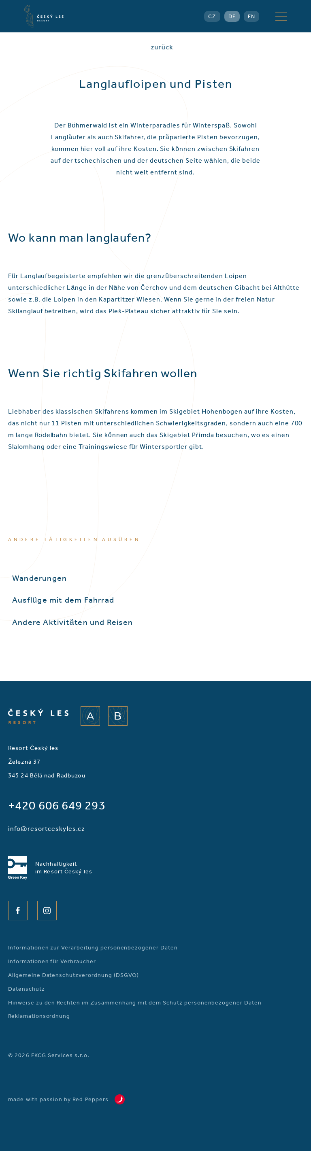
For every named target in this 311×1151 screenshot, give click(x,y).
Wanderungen (39, 578)
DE (232, 16)
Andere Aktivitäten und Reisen (72, 622)
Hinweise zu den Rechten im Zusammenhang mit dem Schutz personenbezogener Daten (135, 1002)
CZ (212, 16)
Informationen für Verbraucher (52, 961)
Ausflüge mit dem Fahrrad (63, 600)
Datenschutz (26, 988)
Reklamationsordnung (39, 1016)
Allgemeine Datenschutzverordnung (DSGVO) (73, 975)
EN (251, 16)
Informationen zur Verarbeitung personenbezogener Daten (93, 947)
